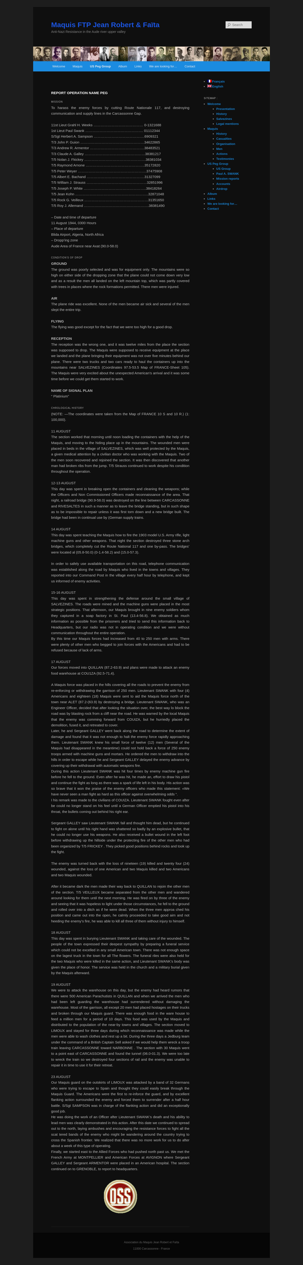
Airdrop (221, 189)
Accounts (223, 184)
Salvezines (224, 119)
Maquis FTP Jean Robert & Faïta (105, 25)
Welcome (58, 66)
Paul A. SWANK (227, 173)
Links (138, 66)
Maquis (78, 66)
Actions (222, 154)
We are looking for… (163, 66)
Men (219, 149)
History (221, 114)
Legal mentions (227, 124)
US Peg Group (100, 66)
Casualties (224, 138)
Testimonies (225, 159)
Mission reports (227, 178)
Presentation (225, 109)
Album (122, 66)
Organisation (225, 144)
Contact (190, 66)
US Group (223, 168)
